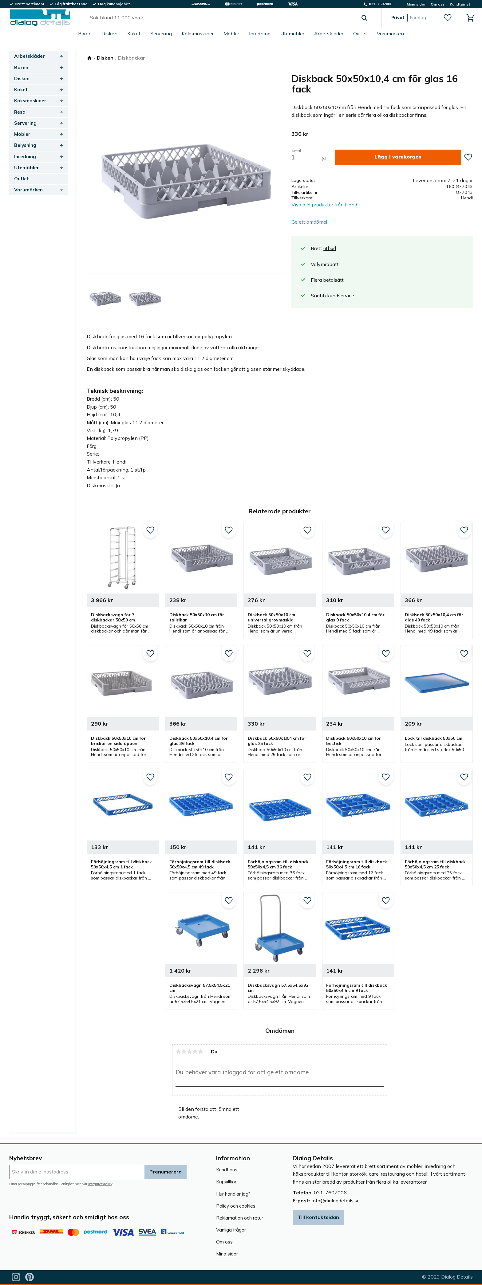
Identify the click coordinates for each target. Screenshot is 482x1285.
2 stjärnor (184, 1051)
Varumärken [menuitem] (390, 33)
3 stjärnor (189, 1051)
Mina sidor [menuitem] (416, 4)
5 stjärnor (200, 1051)
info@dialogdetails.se (335, 1200)
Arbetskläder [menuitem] (328, 33)
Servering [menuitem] (161, 33)
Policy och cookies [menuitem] (235, 1206)
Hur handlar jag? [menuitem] (233, 1194)
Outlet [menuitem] (360, 33)
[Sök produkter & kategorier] (221, 17)
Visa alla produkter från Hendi (324, 205)
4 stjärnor (195, 1051)
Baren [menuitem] (85, 33)
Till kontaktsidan (318, 1217)
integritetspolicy (100, 1184)
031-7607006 (330, 1192)
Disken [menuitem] (109, 33)
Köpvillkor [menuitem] (226, 1182)
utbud (329, 248)
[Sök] (364, 17)
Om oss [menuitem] (438, 4)
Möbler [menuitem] (231, 33)
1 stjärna (178, 1051)
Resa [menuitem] (20, 112)
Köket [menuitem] (133, 33)
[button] (447, 17)
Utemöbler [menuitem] (292, 33)
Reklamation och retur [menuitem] (239, 1218)
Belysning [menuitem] (25, 145)
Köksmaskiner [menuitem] (198, 33)
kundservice (340, 295)
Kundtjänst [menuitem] (460, 4)
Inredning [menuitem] (260, 33)
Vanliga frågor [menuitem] (231, 1230)
